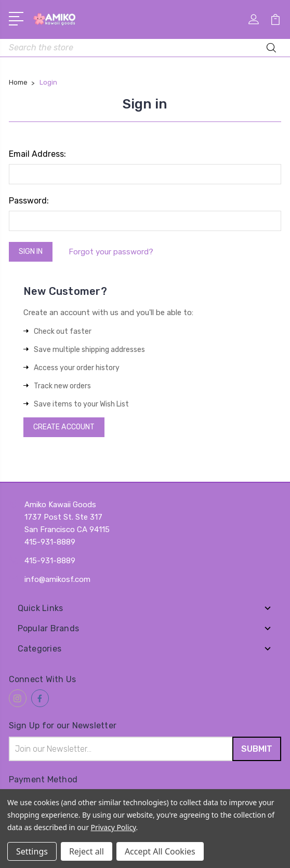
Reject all (86, 851)
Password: (29, 201)
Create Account (64, 427)
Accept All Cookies (160, 851)
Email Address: (37, 154)
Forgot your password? (111, 251)
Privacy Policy (113, 827)
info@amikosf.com (57, 579)
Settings (32, 851)
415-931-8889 (49, 560)
